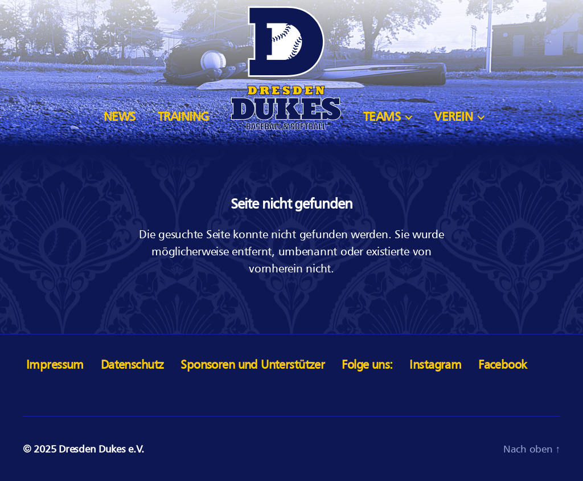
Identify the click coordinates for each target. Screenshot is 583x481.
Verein (453, 116)
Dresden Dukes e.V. (101, 449)
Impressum (55, 364)
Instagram (435, 364)
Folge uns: (367, 364)
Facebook (502, 364)
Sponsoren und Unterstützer (252, 364)
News (120, 116)
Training (183, 116)
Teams (382, 116)
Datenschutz (132, 364)
